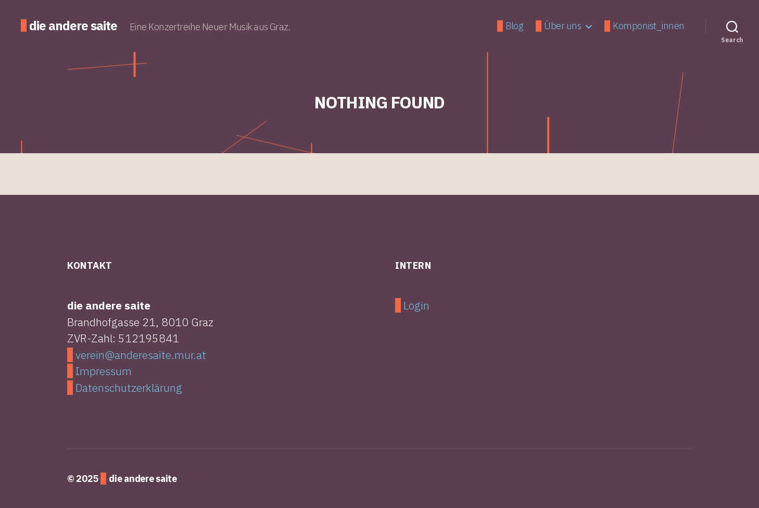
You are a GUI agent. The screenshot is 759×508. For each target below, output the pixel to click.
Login (416, 305)
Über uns (562, 26)
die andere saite (73, 25)
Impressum (103, 371)
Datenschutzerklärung (128, 387)
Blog (514, 26)
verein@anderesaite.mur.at (140, 355)
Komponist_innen (649, 26)
